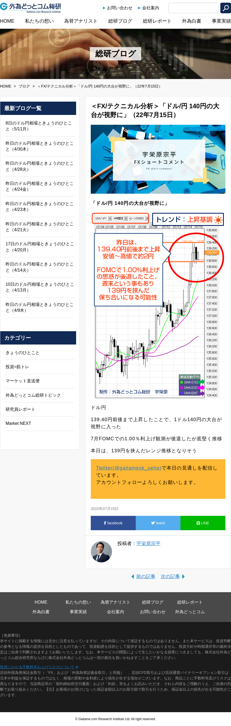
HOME (7, 21)
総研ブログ (120, 21)
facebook (113, 523)
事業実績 (221, 21)
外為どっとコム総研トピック (33, 395)
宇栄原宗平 (148, 543)
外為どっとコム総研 (30, 8)
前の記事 (145, 576)
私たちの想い (39, 21)
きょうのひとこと (23, 352)
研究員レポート (20, 409)
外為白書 (191, 21)
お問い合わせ (120, 8)
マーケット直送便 (23, 381)
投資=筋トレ (17, 366)
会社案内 (150, 8)
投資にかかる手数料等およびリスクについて (37, 667)
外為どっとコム (190, 611)
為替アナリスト (81, 21)
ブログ (24, 86)
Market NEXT (18, 423)
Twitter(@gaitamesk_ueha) (129, 468)
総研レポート (157, 21)
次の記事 (170, 576)
